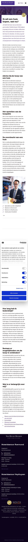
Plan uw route (4, 468)
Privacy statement (15, 511)
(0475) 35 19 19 (7, 453)
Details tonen (19, 288)
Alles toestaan (14, 293)
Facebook (22, 511)
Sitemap (14, 513)
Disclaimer (3, 510)
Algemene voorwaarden (12, 510)
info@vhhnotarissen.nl (9, 454)
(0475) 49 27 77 (7, 482)
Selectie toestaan (14, 298)
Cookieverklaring (22, 510)
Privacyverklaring (6, 511)
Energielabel (7, 420)
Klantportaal (25, 3)
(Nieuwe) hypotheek (10, 422)
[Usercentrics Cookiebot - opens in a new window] (20, 243)
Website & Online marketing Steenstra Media (14, 540)
